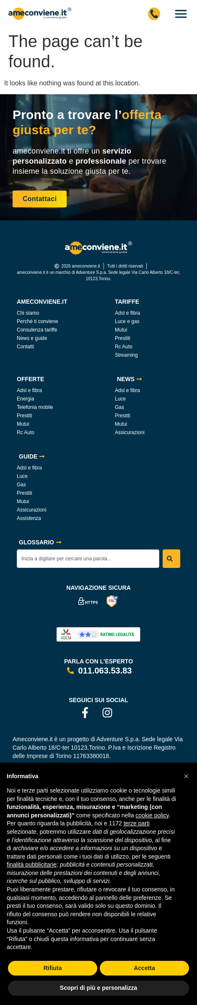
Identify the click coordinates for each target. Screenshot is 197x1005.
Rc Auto (123, 347)
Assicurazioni (130, 432)
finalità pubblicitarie (32, 864)
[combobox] (88, 558)
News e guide (32, 338)
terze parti (137, 823)
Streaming (126, 355)
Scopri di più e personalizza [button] (98, 987)
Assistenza (29, 518)
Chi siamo (28, 313)
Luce (120, 399)
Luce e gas (127, 321)
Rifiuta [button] (53, 968)
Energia (25, 399)
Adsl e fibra (127, 313)
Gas (119, 407)
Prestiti (122, 338)
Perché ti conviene (37, 321)
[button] (186, 776)
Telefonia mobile (35, 407)
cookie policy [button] (151, 815)
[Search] (171, 558)
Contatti (25, 347)
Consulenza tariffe (37, 330)
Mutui (121, 330)
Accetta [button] (144, 968)
